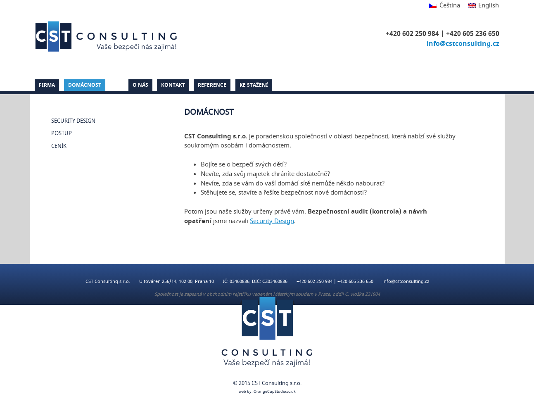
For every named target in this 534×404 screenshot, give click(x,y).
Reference (212, 85)
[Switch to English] (481, 6)
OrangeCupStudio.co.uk (275, 391)
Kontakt (173, 85)
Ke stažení (254, 85)
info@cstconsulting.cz (463, 44)
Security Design (73, 121)
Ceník (58, 146)
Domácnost (84, 85)
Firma (47, 85)
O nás (140, 85)
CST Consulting (107, 36)
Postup (61, 133)
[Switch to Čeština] (444, 6)
